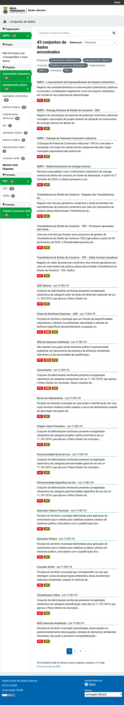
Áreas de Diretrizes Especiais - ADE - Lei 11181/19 (66, 313)
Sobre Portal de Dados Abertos (19, 680)
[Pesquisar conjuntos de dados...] (73, 33)
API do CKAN (9, 685)
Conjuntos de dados (22, 21)
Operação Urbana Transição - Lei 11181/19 (62, 510)
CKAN (90, 684)
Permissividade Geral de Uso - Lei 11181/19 (62, 454)
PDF (40, 100)
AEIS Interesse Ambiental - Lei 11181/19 (60, 623)
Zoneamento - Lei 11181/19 (53, 369)
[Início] (4, 21)
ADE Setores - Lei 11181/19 (53, 285)
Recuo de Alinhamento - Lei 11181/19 (59, 398)
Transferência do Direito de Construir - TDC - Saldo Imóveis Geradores (77, 257)
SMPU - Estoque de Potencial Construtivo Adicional (66, 138)
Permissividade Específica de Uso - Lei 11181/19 (65, 482)
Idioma (88, 690)
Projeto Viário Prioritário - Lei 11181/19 (60, 426)
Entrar (117, 2)
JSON (47, 332)
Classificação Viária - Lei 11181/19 (57, 595)
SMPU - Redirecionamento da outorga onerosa (64, 166)
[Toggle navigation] (118, 10)
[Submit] (114, 33)
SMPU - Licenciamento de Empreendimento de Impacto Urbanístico (76, 82)
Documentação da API (48, 666)
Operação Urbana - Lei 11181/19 (56, 538)
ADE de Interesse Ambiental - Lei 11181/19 (62, 341)
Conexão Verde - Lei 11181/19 (54, 566)
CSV (47, 100)
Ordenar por (76, 42)
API (97, 662)
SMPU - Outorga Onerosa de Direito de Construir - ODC (68, 110)
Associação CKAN (12, 690)
